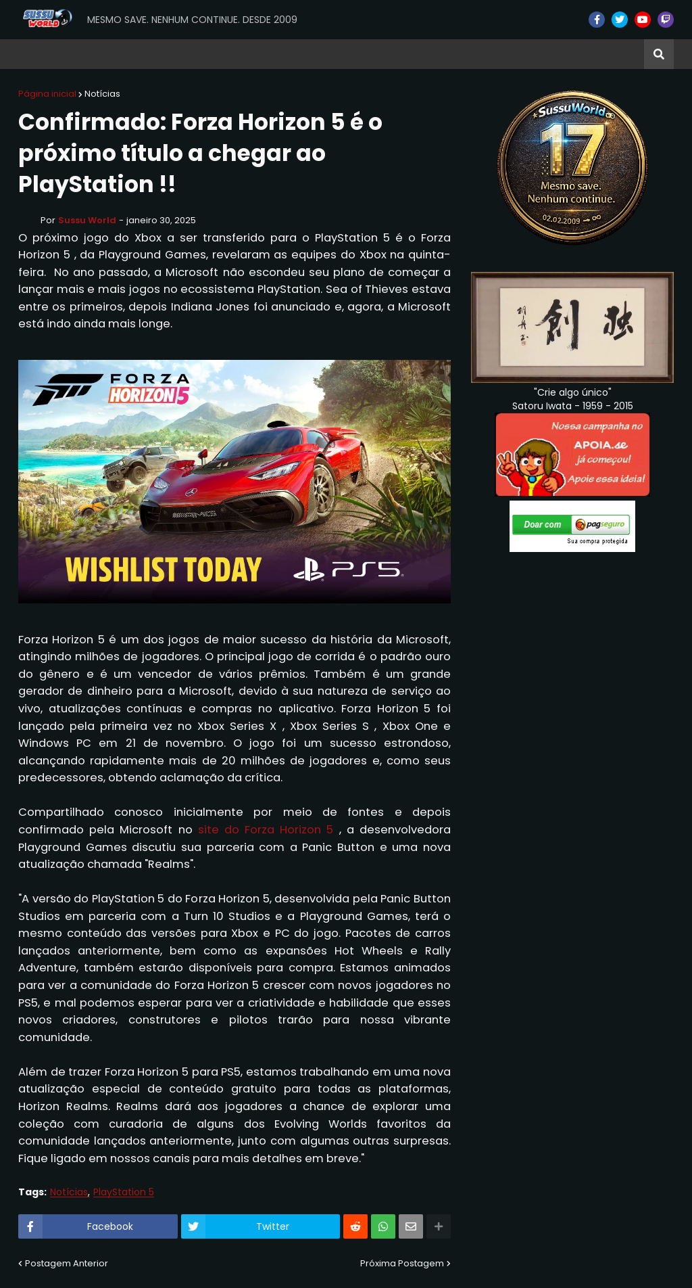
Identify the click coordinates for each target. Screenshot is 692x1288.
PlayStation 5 (123, 1192)
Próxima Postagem (402, 1263)
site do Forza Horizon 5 (266, 829)
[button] (659, 54)
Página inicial (47, 93)
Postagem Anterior (66, 1263)
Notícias (102, 93)
